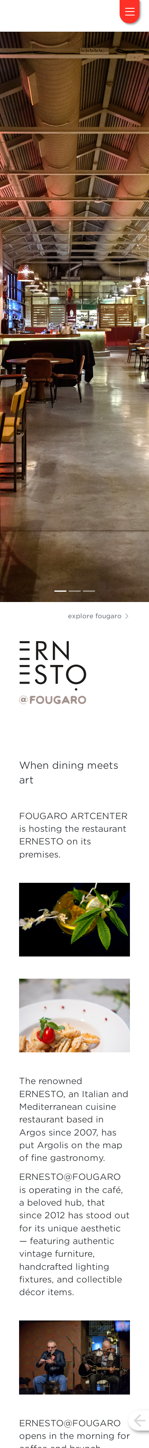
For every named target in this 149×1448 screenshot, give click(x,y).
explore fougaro (99, 616)
